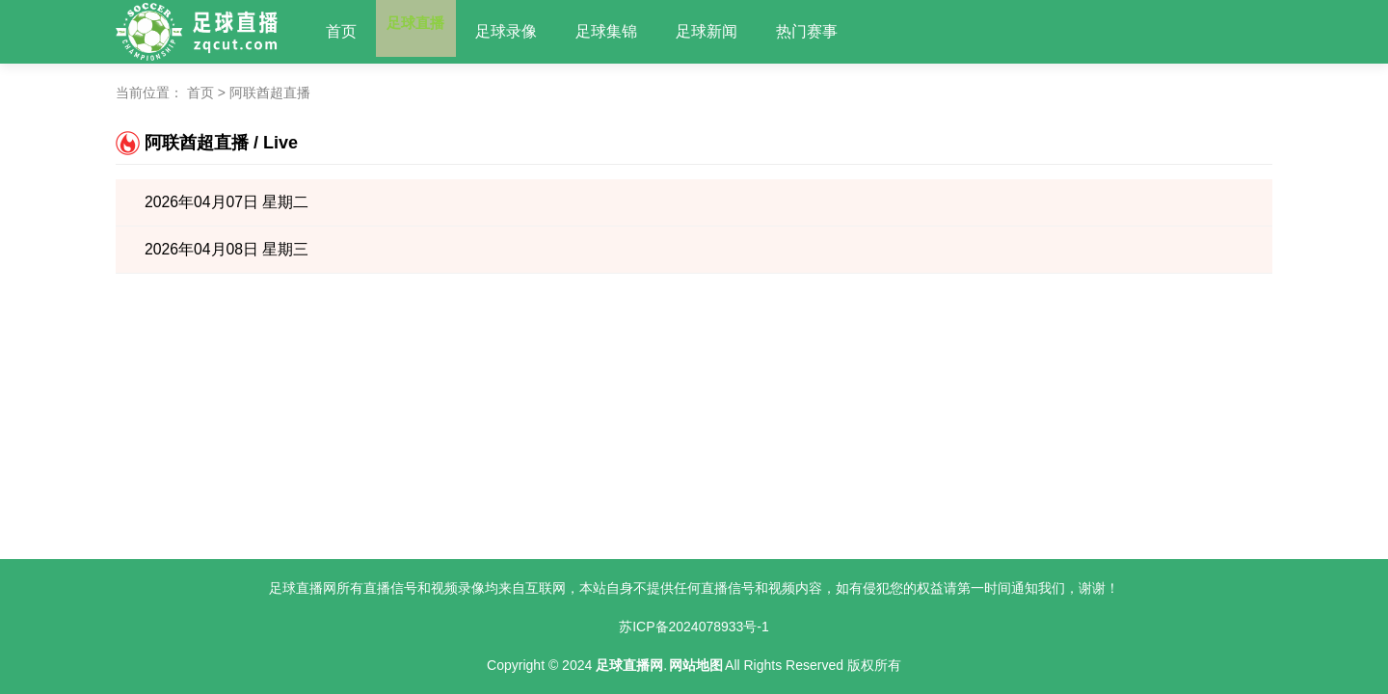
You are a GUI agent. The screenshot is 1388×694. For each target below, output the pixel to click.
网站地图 (696, 665)
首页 (341, 31)
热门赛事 (827, 31)
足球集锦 (626, 31)
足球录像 (526, 31)
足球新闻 (727, 31)
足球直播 (426, 31)
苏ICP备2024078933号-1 (694, 626)
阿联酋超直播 (269, 92)
